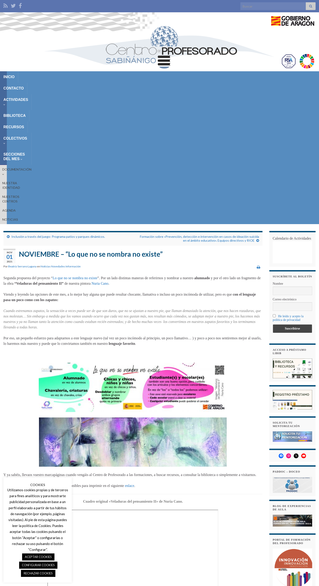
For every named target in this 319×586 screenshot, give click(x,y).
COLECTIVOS (154, 77)
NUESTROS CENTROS (92, 87)
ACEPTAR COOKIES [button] (38, 557)
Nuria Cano (100, 151)
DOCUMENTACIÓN (18, 87)
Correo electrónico (285, 167)
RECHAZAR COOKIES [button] (38, 573)
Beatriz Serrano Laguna (22, 134)
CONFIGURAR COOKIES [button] (38, 565)
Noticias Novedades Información (61, 134)
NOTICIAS (140, 87)
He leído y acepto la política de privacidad (288, 185)
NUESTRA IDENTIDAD (55, 87)
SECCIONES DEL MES (195, 77)
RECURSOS (123, 77)
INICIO (9, 77)
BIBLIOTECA (95, 77)
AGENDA (120, 87)
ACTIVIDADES (63, 77)
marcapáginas (78, 521)
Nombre (278, 151)
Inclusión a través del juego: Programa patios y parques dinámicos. (58, 104)
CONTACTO (32, 77)
